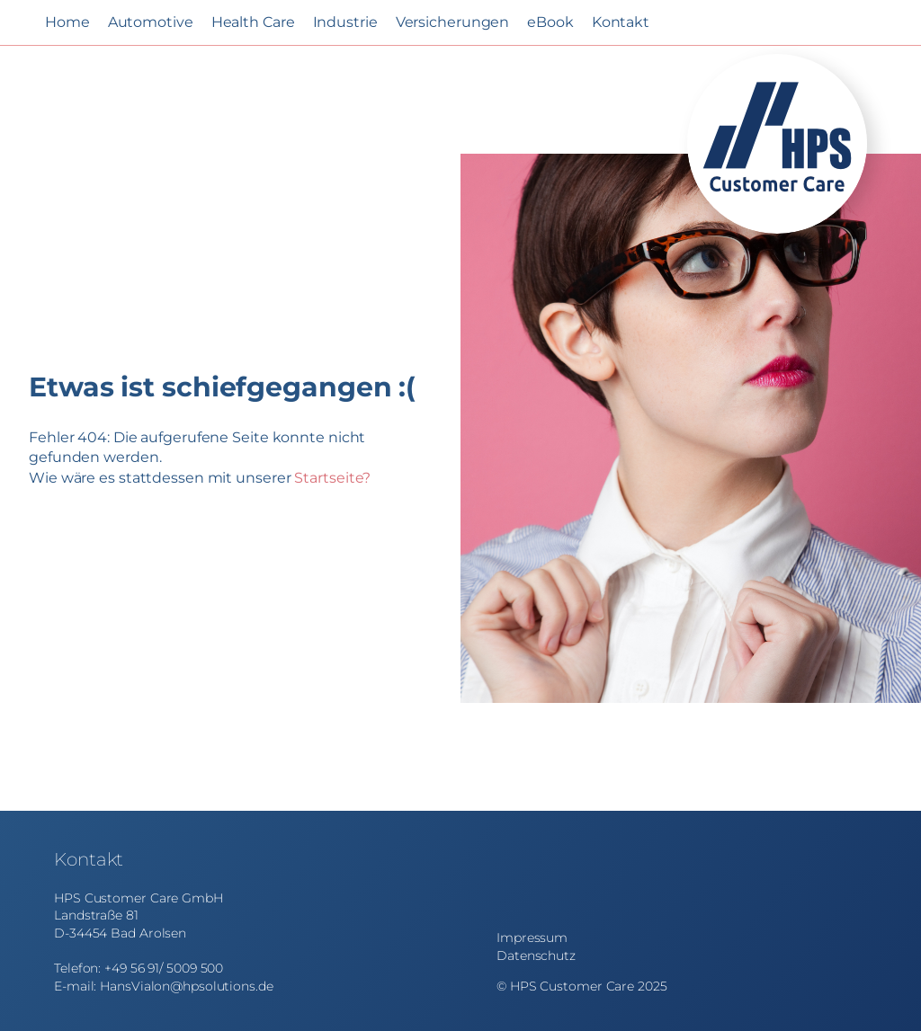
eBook (550, 22)
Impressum (532, 937)
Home (67, 22)
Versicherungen (453, 22)
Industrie (345, 22)
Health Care (253, 22)
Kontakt (620, 22)
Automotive (150, 22)
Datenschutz (536, 955)
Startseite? (332, 477)
